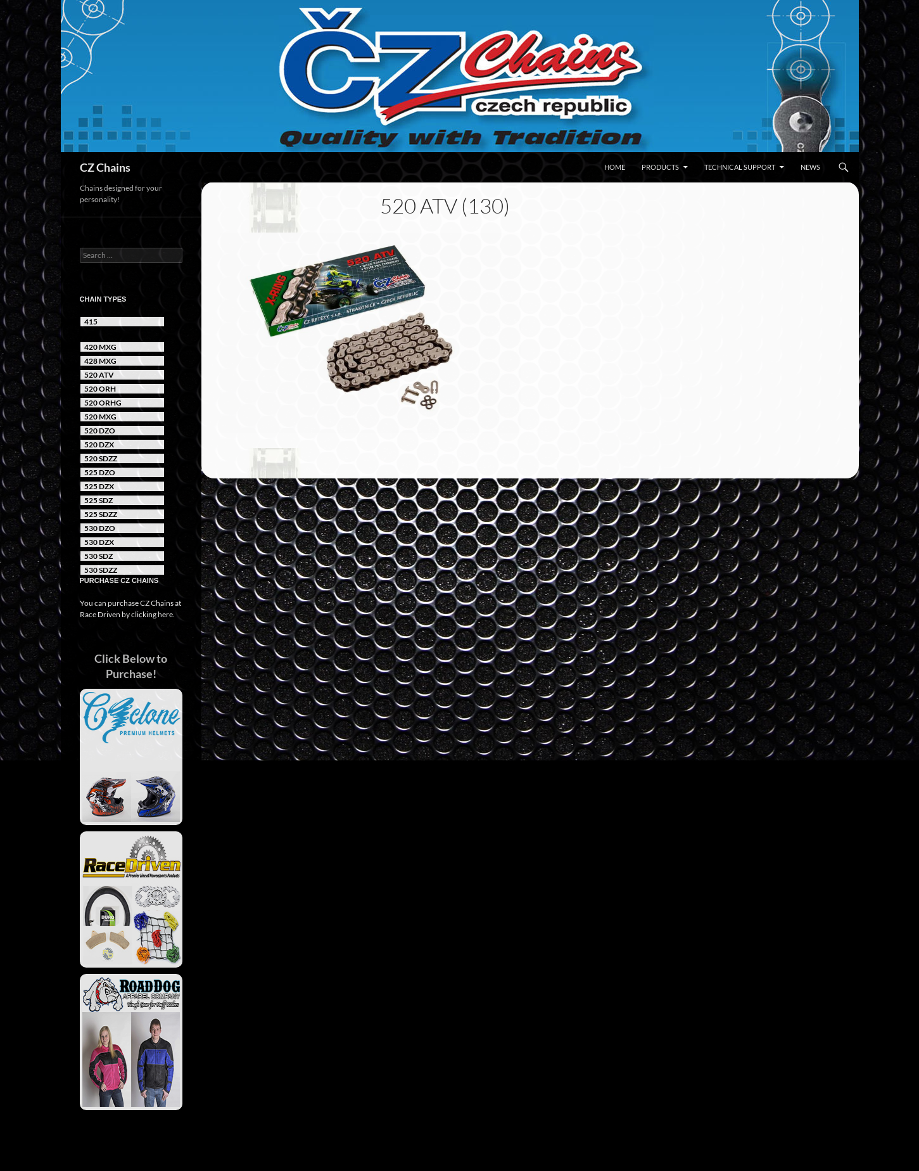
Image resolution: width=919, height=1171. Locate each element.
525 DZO (99, 472)
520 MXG (100, 416)
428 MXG (100, 361)
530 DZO (99, 528)
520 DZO (99, 430)
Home (614, 167)
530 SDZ (98, 556)
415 (91, 321)
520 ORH (100, 389)
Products (660, 167)
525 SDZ (98, 500)
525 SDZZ (100, 514)
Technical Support (739, 167)
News (810, 167)
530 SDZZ (100, 570)
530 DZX (99, 542)
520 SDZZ (100, 458)
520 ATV (99, 375)
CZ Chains (105, 167)
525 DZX (99, 486)
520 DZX (99, 444)
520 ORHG (103, 402)
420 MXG (100, 347)
